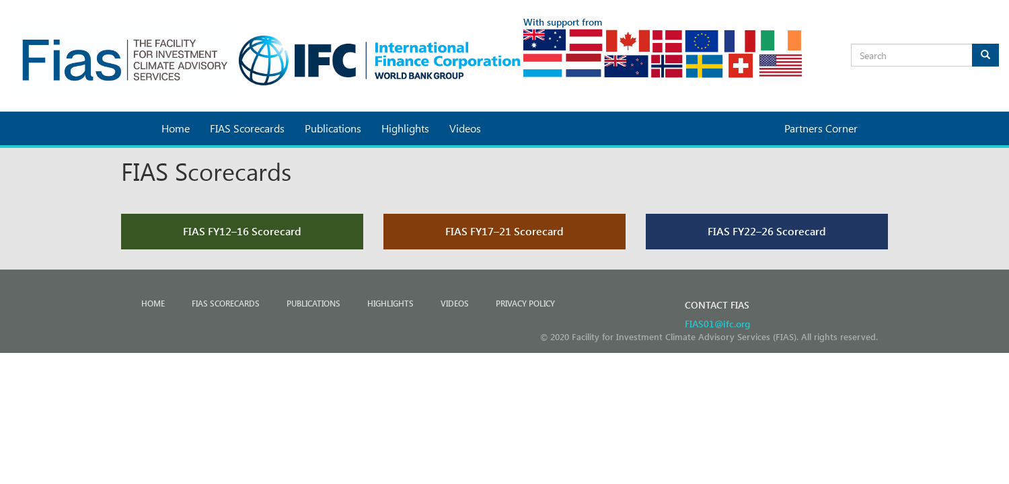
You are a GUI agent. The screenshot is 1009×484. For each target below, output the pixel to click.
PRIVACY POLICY (525, 303)
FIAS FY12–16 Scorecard (242, 231)
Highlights (405, 128)
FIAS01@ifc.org (717, 323)
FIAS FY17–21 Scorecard (504, 231)
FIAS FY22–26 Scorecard (767, 231)
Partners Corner (821, 128)
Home (175, 128)
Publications (333, 128)
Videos (465, 128)
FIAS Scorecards (247, 128)
